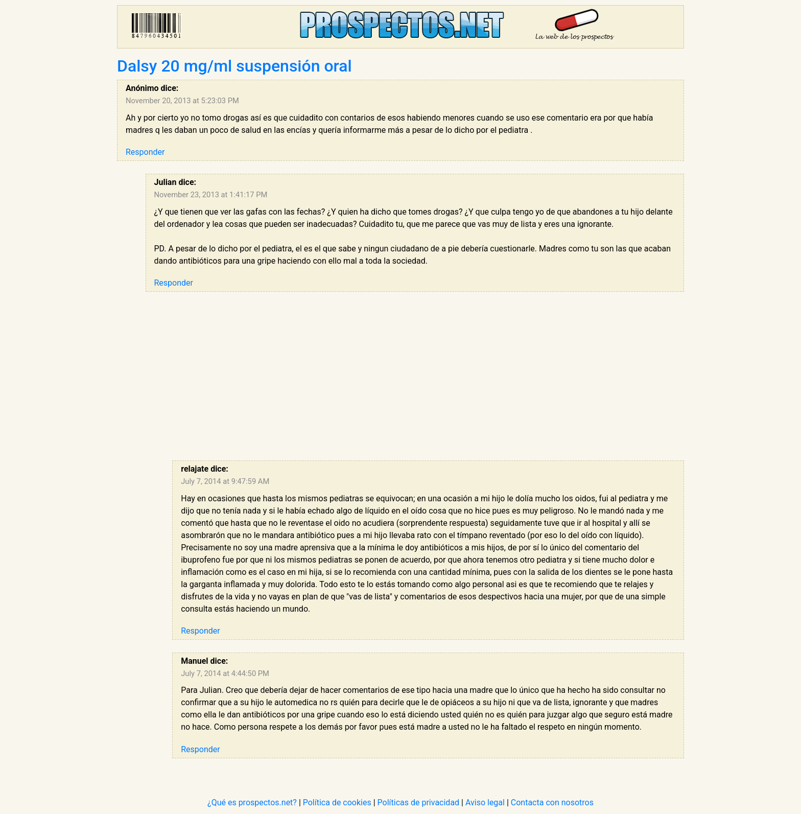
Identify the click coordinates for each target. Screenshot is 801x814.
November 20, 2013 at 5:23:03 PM (182, 100)
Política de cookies (337, 802)
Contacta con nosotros (552, 802)
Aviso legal (485, 802)
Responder (145, 152)
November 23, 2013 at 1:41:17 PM (211, 194)
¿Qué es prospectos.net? (252, 802)
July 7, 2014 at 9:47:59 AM (225, 481)
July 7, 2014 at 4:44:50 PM (225, 673)
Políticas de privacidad (419, 802)
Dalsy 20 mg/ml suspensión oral (234, 66)
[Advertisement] (415, 376)
